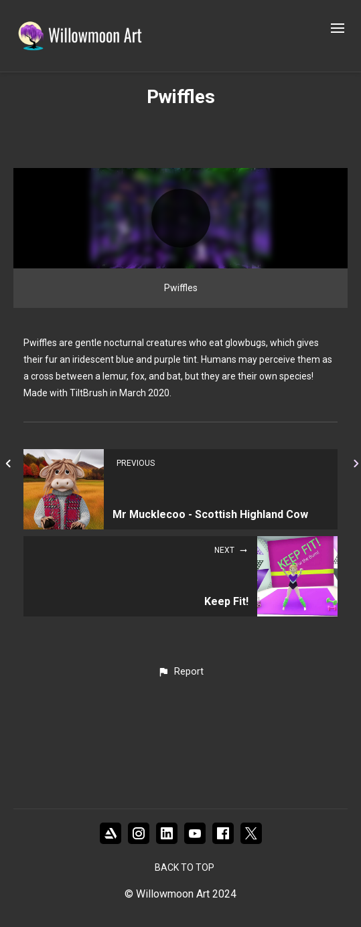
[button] (180, 759)
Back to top (184, 867)
